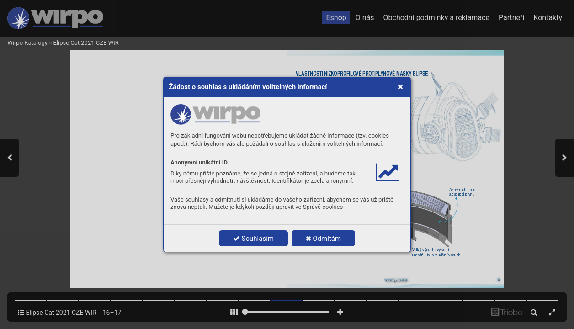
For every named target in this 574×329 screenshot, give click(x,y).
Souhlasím (253, 238)
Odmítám (323, 238)
